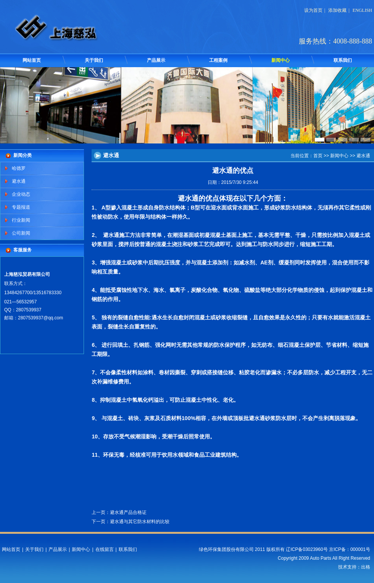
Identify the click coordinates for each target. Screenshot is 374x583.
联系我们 (343, 60)
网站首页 (32, 60)
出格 (365, 567)
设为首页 (313, 10)
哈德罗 (19, 168)
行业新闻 (21, 220)
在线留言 (104, 549)
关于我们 (94, 60)
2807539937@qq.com (40, 317)
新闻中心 (280, 60)
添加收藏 (337, 10)
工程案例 (218, 60)
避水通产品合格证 (128, 512)
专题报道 (21, 207)
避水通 (19, 181)
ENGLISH (362, 10)
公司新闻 (21, 233)
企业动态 (21, 194)
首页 (317, 155)
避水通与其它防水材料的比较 (139, 521)
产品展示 (156, 60)
